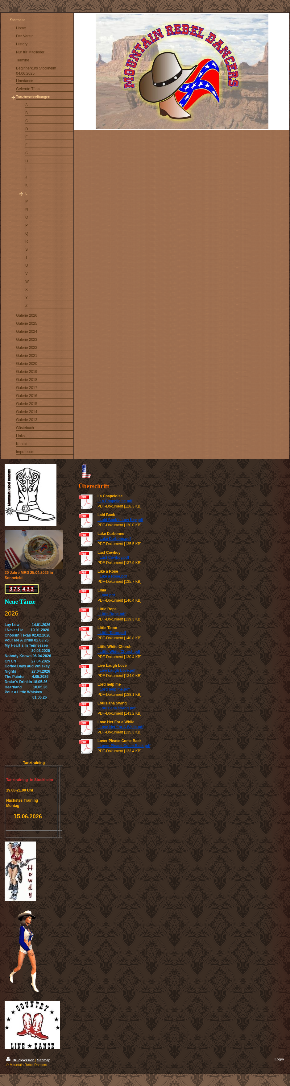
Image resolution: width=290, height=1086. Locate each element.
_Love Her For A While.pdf (120, 727)
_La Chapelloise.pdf (114, 501)
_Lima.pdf (106, 595)
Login (279, 1059)
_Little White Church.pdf (118, 652)
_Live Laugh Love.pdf (116, 670)
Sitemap (43, 1060)
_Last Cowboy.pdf (113, 557)
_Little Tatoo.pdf (111, 633)
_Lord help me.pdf (113, 689)
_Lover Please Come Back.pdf (123, 746)
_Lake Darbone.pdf (114, 539)
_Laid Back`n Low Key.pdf (120, 520)
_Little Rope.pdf (111, 614)
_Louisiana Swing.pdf (116, 708)
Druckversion (20, 1060)
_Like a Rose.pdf (112, 576)
